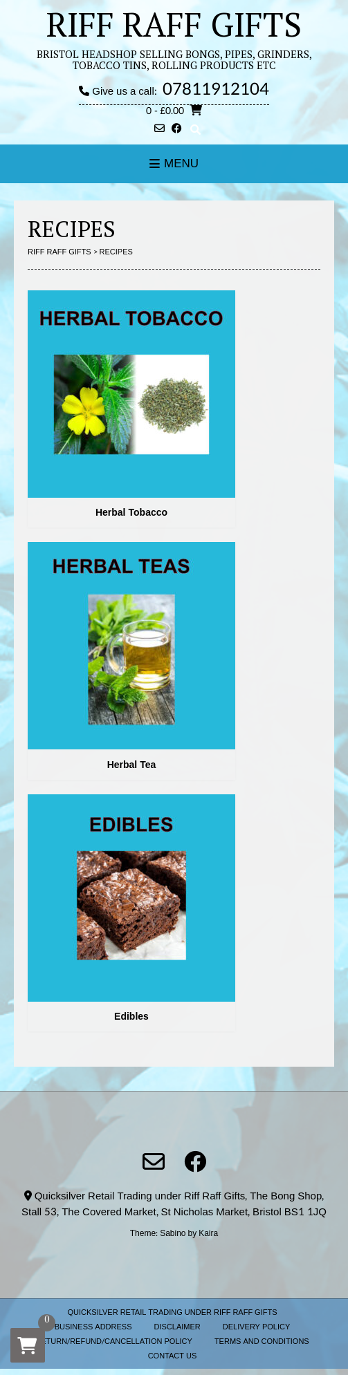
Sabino (172, 1233)
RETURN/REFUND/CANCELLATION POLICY (113, 1341)
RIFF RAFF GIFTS (174, 24)
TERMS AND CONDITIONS (261, 1341)
